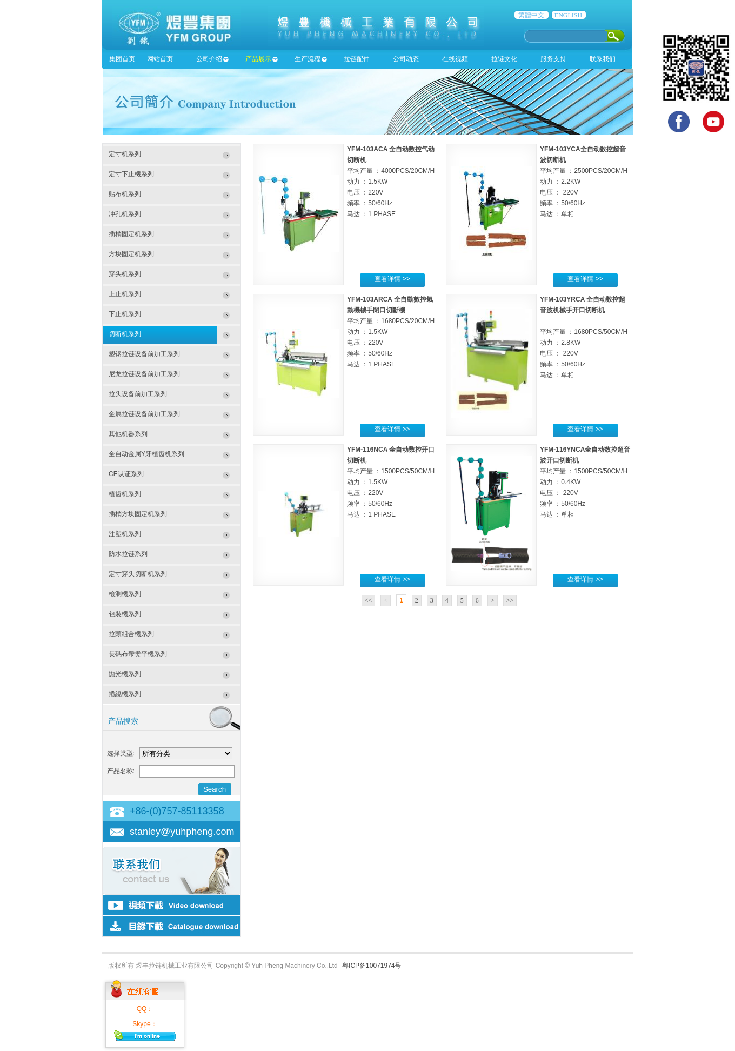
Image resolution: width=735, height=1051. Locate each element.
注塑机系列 (125, 534)
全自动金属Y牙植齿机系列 (146, 454)
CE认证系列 (126, 474)
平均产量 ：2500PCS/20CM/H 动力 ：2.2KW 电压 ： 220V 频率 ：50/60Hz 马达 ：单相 (583, 192)
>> (510, 600)
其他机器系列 (128, 434)
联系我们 (603, 59)
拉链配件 (357, 59)
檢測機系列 (125, 594)
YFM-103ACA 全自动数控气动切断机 (391, 154)
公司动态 (406, 59)
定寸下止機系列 (131, 174)
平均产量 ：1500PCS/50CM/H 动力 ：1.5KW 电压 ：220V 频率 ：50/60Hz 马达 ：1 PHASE (391, 492)
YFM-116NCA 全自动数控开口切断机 (391, 455)
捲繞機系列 (125, 694)
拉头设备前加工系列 (138, 394)
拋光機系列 (125, 674)
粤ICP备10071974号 (371, 965)
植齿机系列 (125, 494)
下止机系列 (125, 314)
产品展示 (258, 59)
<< (368, 600)
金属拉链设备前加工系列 (144, 414)
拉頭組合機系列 (131, 634)
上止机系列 (125, 294)
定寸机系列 (125, 154)
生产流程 (307, 59)
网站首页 (160, 59)
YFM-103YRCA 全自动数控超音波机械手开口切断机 (582, 305)
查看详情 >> (392, 279)
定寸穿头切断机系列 (138, 574)
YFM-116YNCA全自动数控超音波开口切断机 (585, 455)
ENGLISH (568, 15)
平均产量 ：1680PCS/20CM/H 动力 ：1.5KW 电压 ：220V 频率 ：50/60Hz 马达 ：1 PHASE (391, 342)
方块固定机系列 (131, 254)
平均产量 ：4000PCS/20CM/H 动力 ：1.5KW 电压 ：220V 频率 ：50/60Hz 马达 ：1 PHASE (391, 192)
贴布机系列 (125, 194)
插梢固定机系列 (131, 234)
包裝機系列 (125, 614)
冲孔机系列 (125, 214)
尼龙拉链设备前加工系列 (144, 374)
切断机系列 (125, 334)
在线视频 (455, 59)
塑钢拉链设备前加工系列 (144, 354)
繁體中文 (531, 15)
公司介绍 (209, 59)
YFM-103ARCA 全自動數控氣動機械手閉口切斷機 (390, 305)
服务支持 (553, 59)
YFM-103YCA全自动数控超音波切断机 (583, 154)
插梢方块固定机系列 (138, 514)
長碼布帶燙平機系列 (138, 654)
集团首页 (122, 59)
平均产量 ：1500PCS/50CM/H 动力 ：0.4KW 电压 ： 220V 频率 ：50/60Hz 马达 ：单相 (583, 492)
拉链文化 (504, 59)
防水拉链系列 (128, 554)
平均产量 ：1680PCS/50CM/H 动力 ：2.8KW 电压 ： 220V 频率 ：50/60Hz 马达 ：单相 (583, 353)
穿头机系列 (125, 274)
